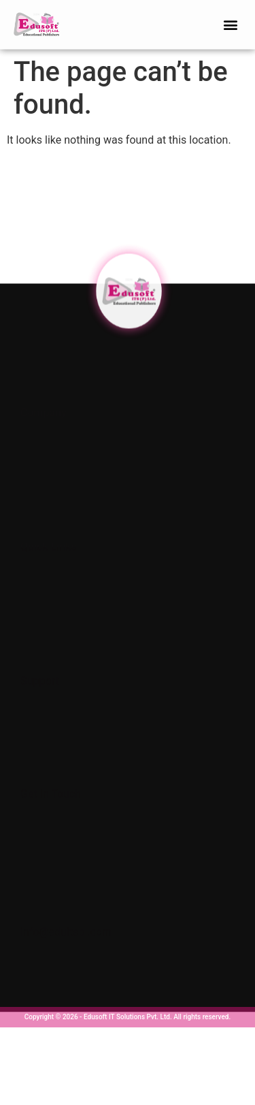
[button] (230, 23)
